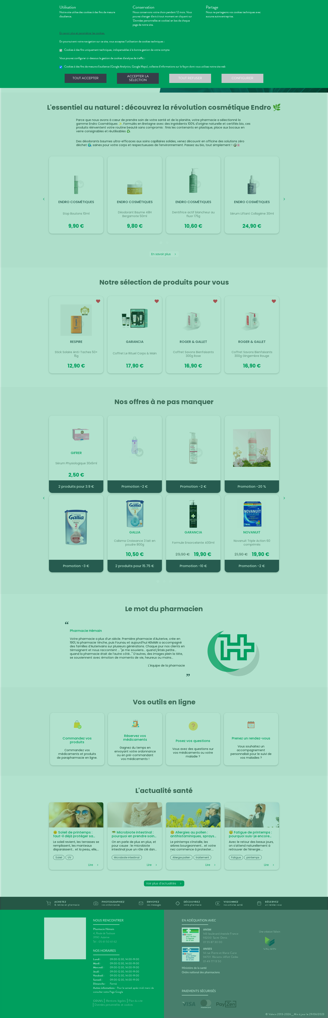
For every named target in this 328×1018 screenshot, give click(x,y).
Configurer (242, 78)
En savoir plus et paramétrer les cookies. (82, 33)
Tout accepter (86, 78)
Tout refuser (190, 78)
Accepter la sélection (138, 78)
